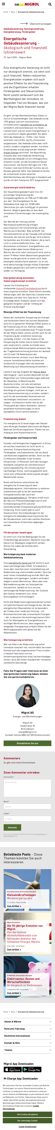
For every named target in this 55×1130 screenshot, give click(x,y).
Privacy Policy (40, 834)
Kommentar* (9, 777)
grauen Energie (11, 152)
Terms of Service (9, 836)
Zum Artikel (14, 906)
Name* (6, 802)
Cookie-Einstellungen (27, 1126)
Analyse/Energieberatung (28, 288)
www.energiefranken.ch (15, 497)
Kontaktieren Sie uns (27, 743)
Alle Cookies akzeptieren (27, 1114)
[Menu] (3, 4)
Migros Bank (39, 371)
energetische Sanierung (20, 562)
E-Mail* (6, 814)
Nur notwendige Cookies (28, 1120)
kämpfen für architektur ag (33, 124)
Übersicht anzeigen (35, 23)
